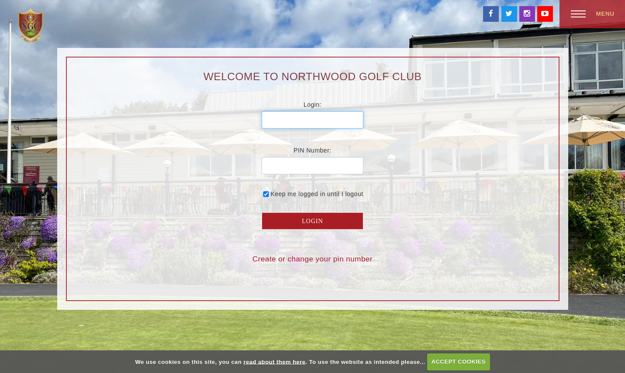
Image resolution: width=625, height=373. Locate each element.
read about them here (274, 361)
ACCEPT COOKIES (459, 361)
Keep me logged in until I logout (312, 193)
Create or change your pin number (312, 259)
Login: (312, 104)
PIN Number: (312, 150)
